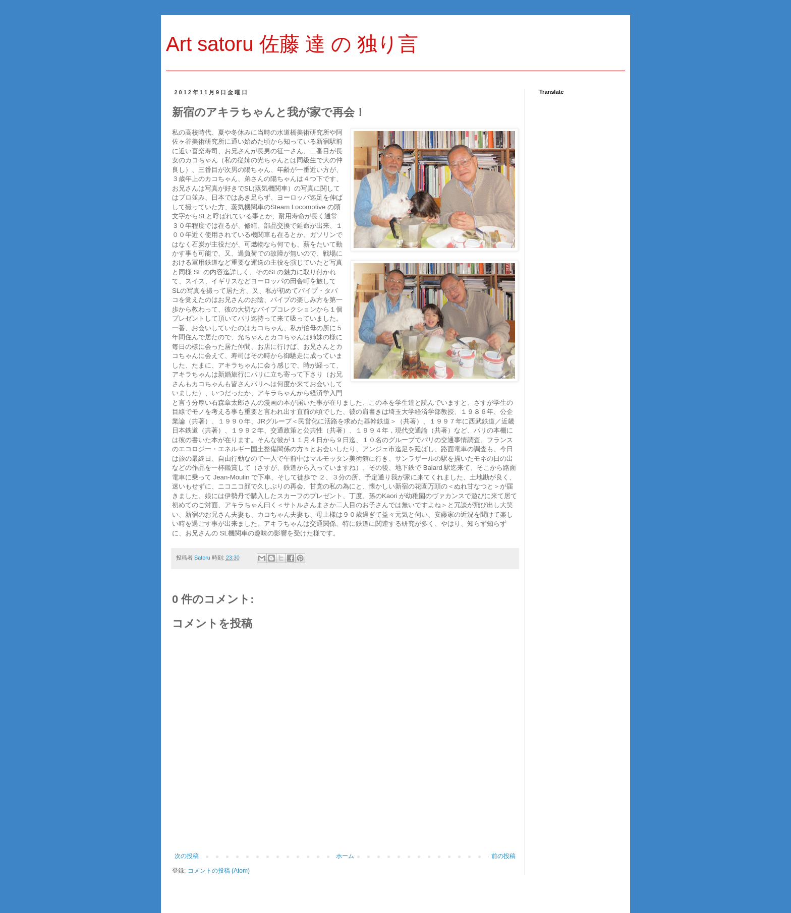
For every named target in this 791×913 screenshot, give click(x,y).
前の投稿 (503, 856)
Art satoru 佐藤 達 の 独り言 (292, 44)
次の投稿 (187, 856)
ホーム (345, 856)
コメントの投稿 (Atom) (219, 870)
